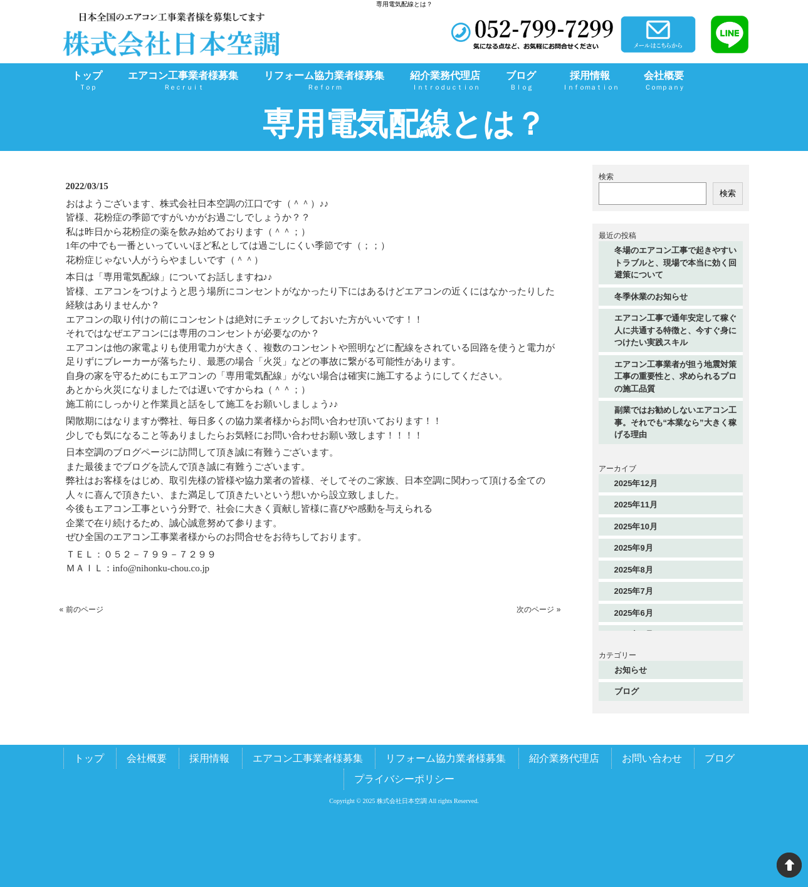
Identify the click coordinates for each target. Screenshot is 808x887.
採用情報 (209, 758)
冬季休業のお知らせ (651, 296)
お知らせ (630, 670)
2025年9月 (633, 547)
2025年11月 (636, 504)
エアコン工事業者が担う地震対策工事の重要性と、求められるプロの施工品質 (675, 376)
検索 (606, 176)
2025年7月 (633, 591)
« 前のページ (81, 609)
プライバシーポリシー (404, 779)
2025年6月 (633, 613)
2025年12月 (636, 483)
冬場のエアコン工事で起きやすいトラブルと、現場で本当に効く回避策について (675, 262)
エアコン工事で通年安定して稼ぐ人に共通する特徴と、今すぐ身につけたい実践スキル (675, 330)
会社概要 (147, 758)
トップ (89, 758)
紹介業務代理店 (564, 758)
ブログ (626, 691)
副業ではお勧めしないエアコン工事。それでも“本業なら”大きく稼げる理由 (675, 422)
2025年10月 (636, 526)
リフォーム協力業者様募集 (446, 758)
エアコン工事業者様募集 (308, 758)
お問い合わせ (652, 758)
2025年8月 (633, 569)
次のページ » (538, 609)
